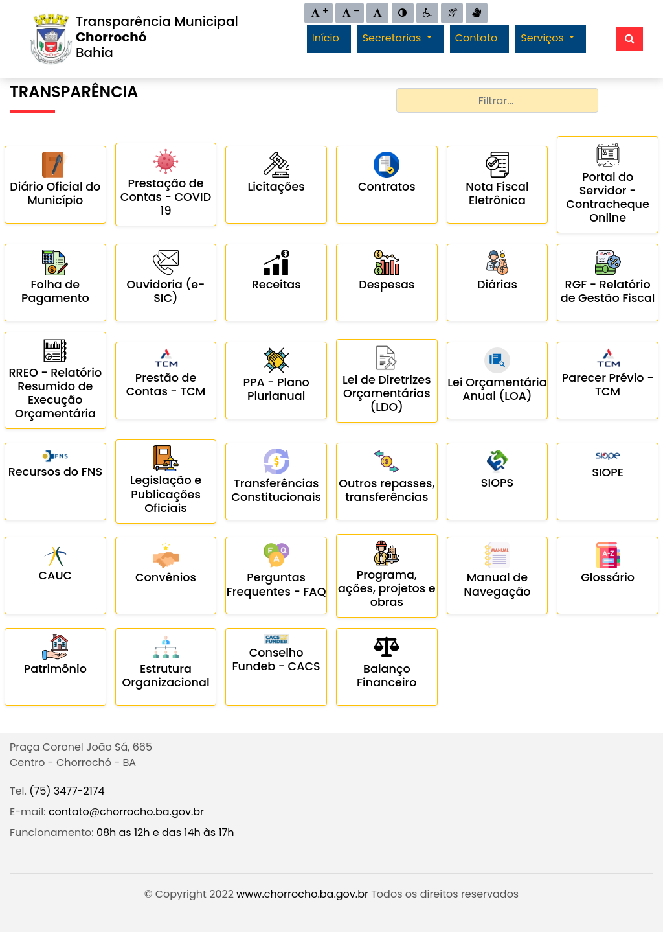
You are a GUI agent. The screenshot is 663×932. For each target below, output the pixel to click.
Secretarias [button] (393, 37)
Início (325, 37)
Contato (476, 37)
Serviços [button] (544, 37)
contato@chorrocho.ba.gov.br (126, 811)
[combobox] (497, 100)
